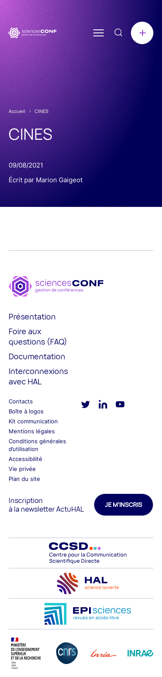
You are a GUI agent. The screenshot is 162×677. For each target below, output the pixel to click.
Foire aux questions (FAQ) (38, 336)
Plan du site (24, 478)
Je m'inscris (123, 504)
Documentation (37, 356)
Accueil (17, 111)
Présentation (32, 316)
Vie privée (22, 468)
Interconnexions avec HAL (38, 376)
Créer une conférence (142, 33)
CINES (41, 111)
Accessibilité (25, 458)
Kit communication (33, 421)
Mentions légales (32, 431)
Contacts (21, 401)
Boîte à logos (26, 411)
